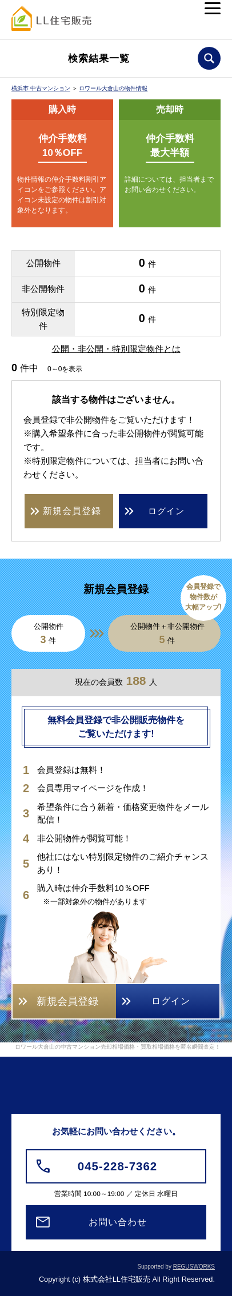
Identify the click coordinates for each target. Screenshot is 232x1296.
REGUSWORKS (194, 1266)
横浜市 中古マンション (40, 88)
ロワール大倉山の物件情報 (113, 88)
